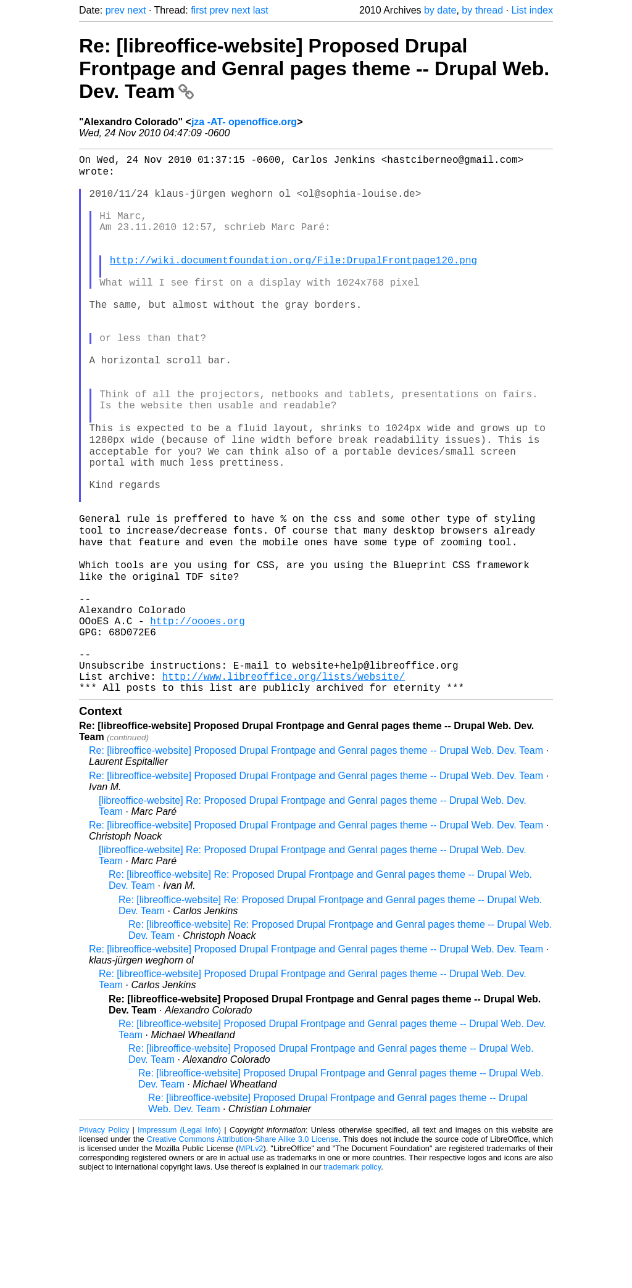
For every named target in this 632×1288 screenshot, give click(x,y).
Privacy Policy (104, 1241)
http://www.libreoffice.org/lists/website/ (283, 785)
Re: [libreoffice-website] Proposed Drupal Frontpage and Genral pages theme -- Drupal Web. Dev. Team (314, 68)
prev (115, 10)
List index (532, 10)
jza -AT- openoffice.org (244, 122)
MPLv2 (251, 1260)
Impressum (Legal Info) (179, 1241)
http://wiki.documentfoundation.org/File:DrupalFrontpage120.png (293, 283)
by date (440, 10)
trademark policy (352, 1278)
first (199, 10)
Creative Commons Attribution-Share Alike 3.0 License (243, 1250)
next (136, 10)
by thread (482, 10)
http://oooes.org (197, 717)
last (260, 10)
